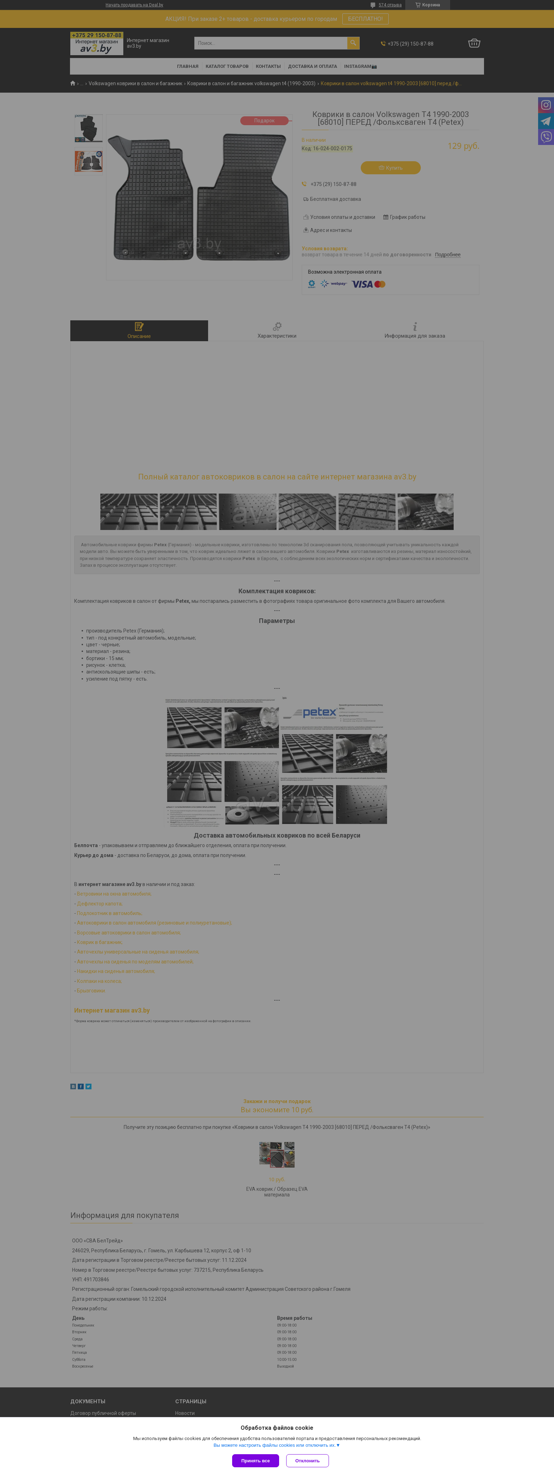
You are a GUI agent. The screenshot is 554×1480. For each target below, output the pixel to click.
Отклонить (307, 1460)
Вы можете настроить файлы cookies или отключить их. (274, 1445)
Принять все (255, 1460)
